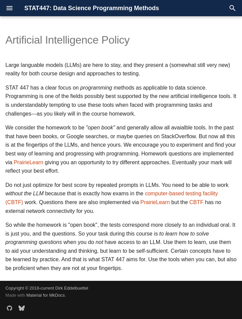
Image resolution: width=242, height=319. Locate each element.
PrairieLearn (28, 162)
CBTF (196, 202)
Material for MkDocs (45, 295)
